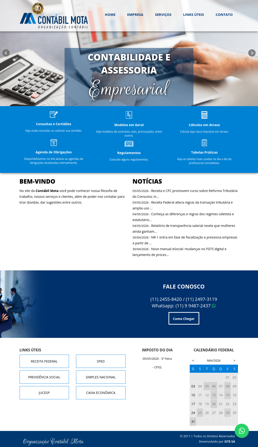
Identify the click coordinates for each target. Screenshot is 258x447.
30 (234, 412)
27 (214, 412)
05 (207, 386)
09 (234, 386)
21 (221, 404)
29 (228, 412)
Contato (224, 14)
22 (228, 404)
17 (193, 404)
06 (214, 386)
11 (200, 395)
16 (234, 395)
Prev (6, 53)
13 (214, 395)
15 (228, 395)
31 (193, 421)
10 (193, 395)
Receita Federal (44, 361)
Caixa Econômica (100, 392)
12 (207, 395)
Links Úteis (193, 14)
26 (207, 412)
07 (221, 386)
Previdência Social (44, 377)
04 (200, 386)
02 (234, 377)
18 (200, 404)
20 (214, 404)
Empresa (135, 14)
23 (234, 404)
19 (207, 404)
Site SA (229, 441)
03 (193, 386)
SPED (101, 361)
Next (252, 53)
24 (193, 412)
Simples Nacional (101, 377)
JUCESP (44, 392)
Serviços (163, 14)
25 (200, 412)
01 (228, 377)
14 (221, 395)
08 (228, 386)
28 (221, 412)
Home (110, 14)
